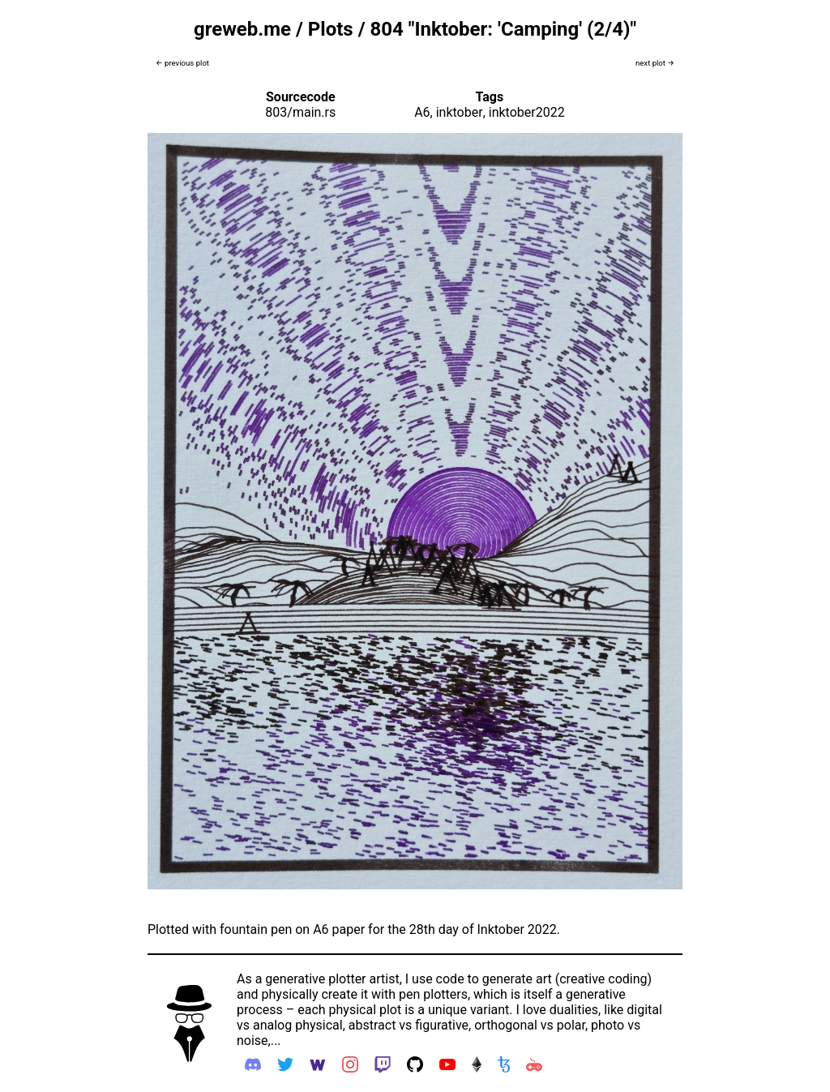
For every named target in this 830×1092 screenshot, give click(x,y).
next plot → (654, 62)
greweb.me (242, 29)
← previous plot (182, 62)
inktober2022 (527, 112)
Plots (330, 29)
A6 (422, 112)
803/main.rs (300, 112)
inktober (459, 112)
